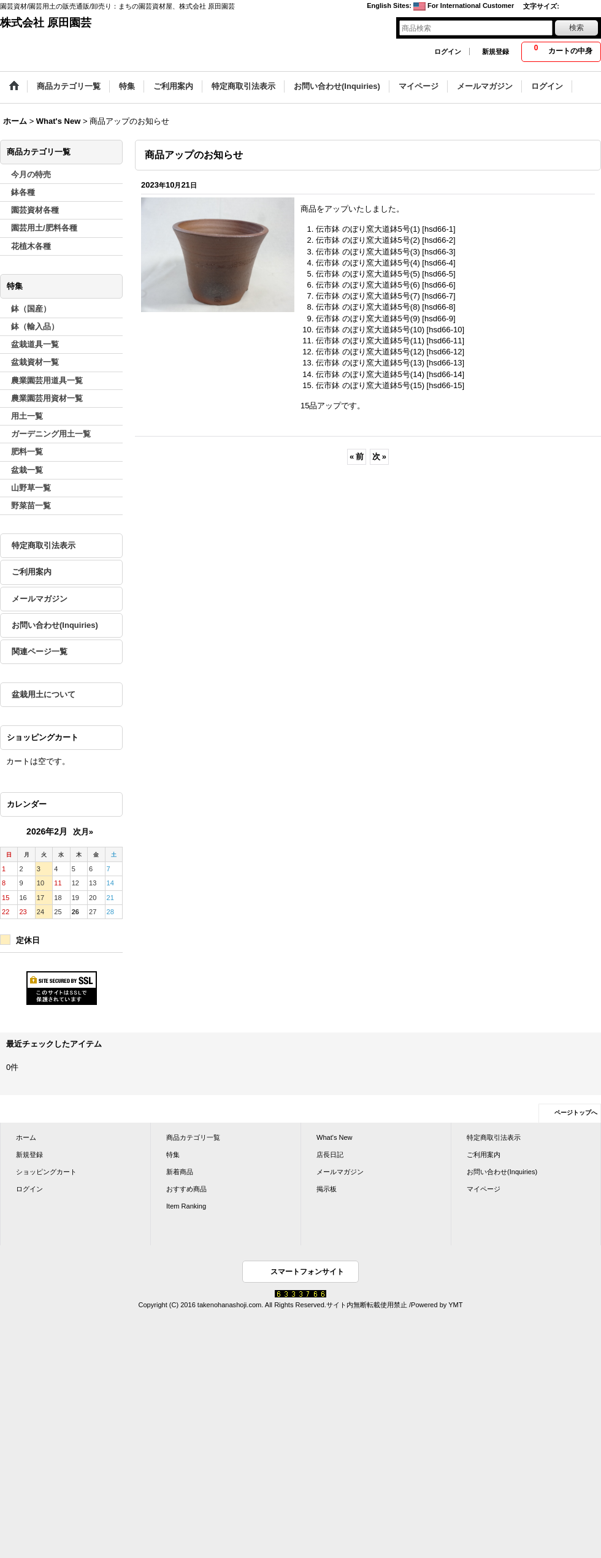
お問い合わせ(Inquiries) (55, 625)
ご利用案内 (32, 571)
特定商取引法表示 (43, 545)
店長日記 (329, 1154)
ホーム (26, 1137)
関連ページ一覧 (39, 651)
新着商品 (179, 1171)
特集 (173, 1154)
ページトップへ (575, 1112)
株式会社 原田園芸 (45, 23)
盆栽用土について (43, 694)
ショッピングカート (46, 1171)
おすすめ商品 (186, 1189)
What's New (334, 1137)
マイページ (483, 1189)
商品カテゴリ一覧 (193, 1137)
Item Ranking (186, 1206)
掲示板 (326, 1189)
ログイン (447, 51)
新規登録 (495, 51)
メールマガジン (39, 598)
